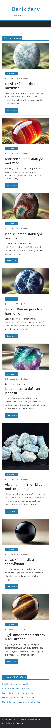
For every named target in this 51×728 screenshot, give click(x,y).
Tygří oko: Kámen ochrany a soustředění (25, 636)
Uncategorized (11, 73)
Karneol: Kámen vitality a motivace (24, 160)
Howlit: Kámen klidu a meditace (21, 85)
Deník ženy (25, 9)
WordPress (20, 723)
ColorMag (6, 723)
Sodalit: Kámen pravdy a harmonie (23, 311)
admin (25, 78)
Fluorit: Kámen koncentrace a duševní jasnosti (22, 388)
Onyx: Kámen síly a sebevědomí (19, 561)
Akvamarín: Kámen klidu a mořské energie (25, 486)
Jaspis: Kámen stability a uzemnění (23, 236)
